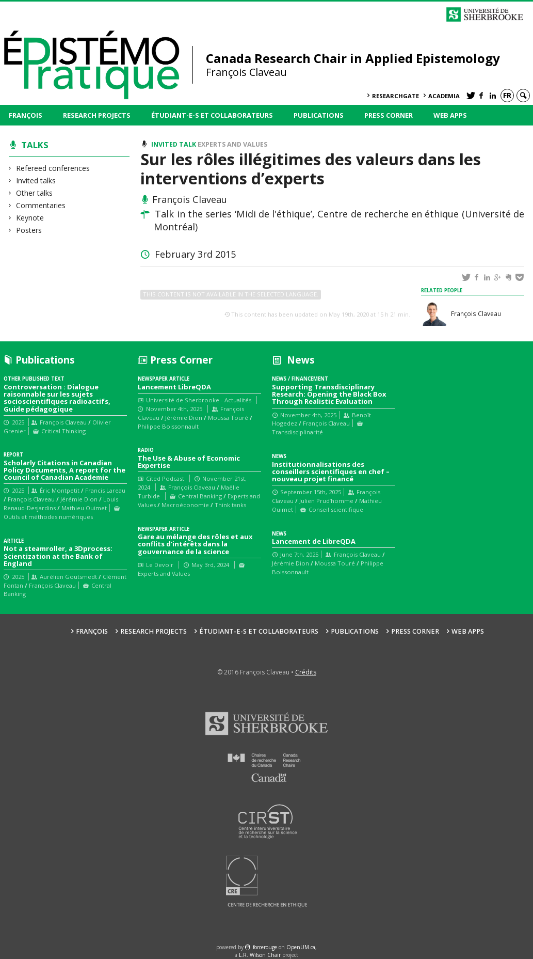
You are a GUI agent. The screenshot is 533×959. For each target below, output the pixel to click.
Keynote (30, 218)
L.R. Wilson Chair (260, 954)
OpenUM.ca (300, 947)
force (265, 947)
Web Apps (450, 115)
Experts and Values (232, 144)
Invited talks (36, 180)
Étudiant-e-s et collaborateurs (212, 115)
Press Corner (388, 115)
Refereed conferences (53, 168)
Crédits (305, 672)
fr (507, 95)
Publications (319, 115)
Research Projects (97, 115)
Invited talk (173, 144)
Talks (35, 145)
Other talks (35, 193)
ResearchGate (395, 96)
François (25, 115)
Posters (29, 230)
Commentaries (41, 205)
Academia (444, 96)
